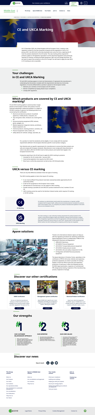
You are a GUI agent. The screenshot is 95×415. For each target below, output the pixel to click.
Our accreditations (11, 391)
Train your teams (53, 389)
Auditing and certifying (33, 17)
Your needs (52, 372)
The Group (27, 10)
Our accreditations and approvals (35, 379)
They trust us (9, 395)
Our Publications (10, 393)
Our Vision (9, 381)
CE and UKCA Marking (46, 17)
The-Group (9, 372)
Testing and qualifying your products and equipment (58, 386)
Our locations (9, 383)
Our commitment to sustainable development (14, 388)
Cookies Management (58, 411)
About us (8, 377)
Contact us (62, 10)
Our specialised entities (12, 386)
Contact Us (74, 411)
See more (19, 308)
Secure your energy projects (56, 383)
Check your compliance (54, 377)
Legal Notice (28, 411)
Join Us (55, 10)
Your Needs (48, 10)
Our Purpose (9, 379)
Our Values (9, 398)
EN (85, 3)
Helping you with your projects (56, 381)
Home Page (16, 17)
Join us (72, 372)
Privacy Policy (42, 411)
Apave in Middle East (33, 372)
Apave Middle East (37, 10)
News (68, 10)
